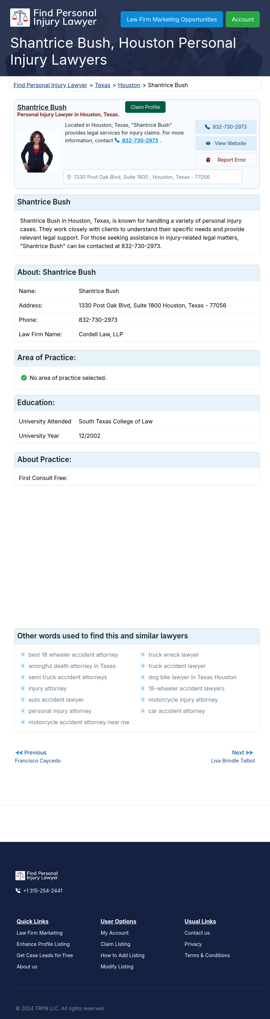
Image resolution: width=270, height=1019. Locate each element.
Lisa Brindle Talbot (233, 761)
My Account (115, 933)
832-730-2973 (137, 140)
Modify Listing (117, 966)
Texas (102, 85)
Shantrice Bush (42, 107)
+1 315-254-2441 (38, 891)
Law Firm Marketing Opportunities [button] (172, 19)
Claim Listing (115, 944)
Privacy (193, 944)
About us (27, 966)
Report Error (226, 160)
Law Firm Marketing (40, 933)
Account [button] (243, 19)
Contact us (197, 933)
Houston (129, 85)
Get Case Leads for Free (45, 955)
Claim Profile (145, 107)
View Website (226, 143)
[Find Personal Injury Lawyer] (53, 19)
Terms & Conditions (207, 955)
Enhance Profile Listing (43, 944)
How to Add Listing (122, 955)
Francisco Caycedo (38, 761)
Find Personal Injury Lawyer (50, 85)
